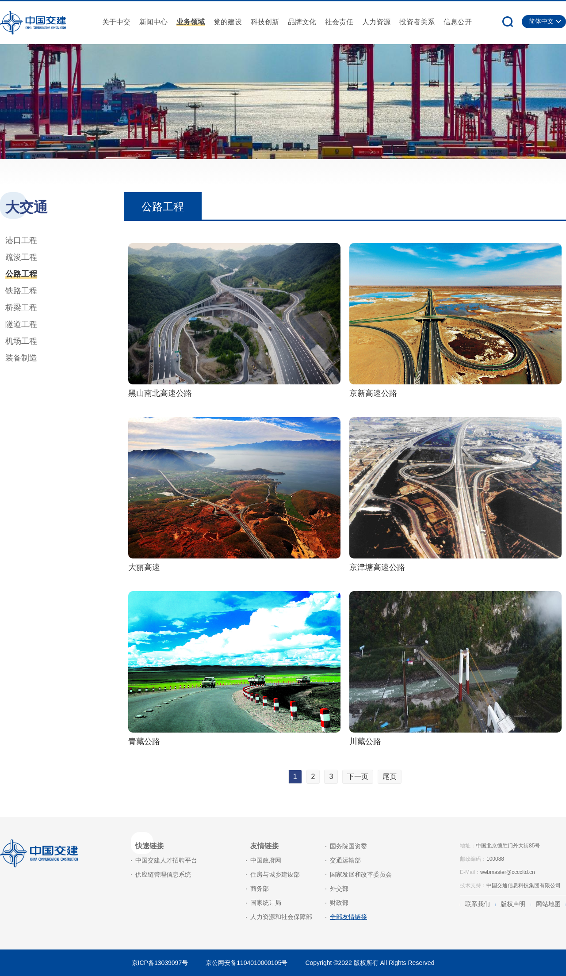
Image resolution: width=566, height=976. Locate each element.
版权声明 (513, 904)
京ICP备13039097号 (160, 962)
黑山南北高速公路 (160, 393)
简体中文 (541, 21)
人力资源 (376, 22)
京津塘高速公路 (377, 567)
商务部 (259, 888)
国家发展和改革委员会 (361, 874)
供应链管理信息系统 (163, 874)
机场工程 (21, 341)
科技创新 (265, 22)
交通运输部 (345, 860)
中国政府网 (265, 860)
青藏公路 (144, 741)
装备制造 (21, 357)
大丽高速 (144, 567)
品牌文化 (302, 22)
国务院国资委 (348, 846)
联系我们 (477, 904)
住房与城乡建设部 (275, 874)
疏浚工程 (21, 257)
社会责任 (339, 22)
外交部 (339, 888)
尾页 (389, 776)
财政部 (339, 902)
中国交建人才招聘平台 (166, 860)
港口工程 (21, 240)
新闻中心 (153, 22)
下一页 (357, 776)
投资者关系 (417, 22)
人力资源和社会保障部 (281, 916)
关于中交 (116, 22)
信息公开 (458, 22)
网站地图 (548, 904)
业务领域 (190, 22)
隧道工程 (21, 324)
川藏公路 (365, 741)
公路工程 (21, 274)
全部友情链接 (348, 916)
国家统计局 (265, 902)
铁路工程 (21, 290)
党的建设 (228, 22)
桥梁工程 (21, 307)
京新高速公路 (373, 393)
